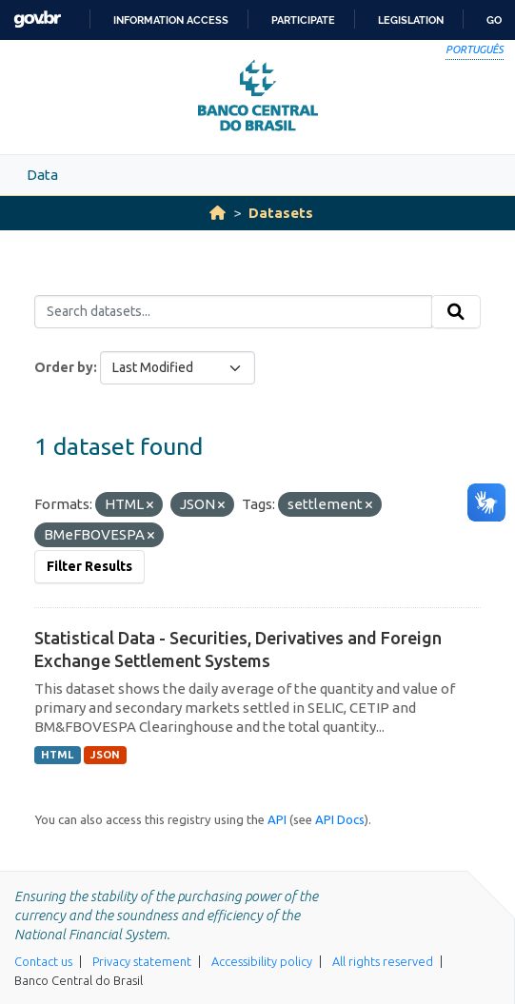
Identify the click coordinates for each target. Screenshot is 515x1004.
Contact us (43, 961)
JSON (105, 754)
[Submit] (456, 312)
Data (42, 175)
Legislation (411, 20)
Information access (170, 20)
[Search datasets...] (233, 312)
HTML (57, 754)
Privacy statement (141, 961)
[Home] (217, 213)
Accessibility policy (261, 961)
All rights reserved (382, 961)
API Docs (340, 819)
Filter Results (89, 566)
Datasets (280, 213)
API (277, 819)
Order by (63, 367)
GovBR (37, 19)
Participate (303, 20)
